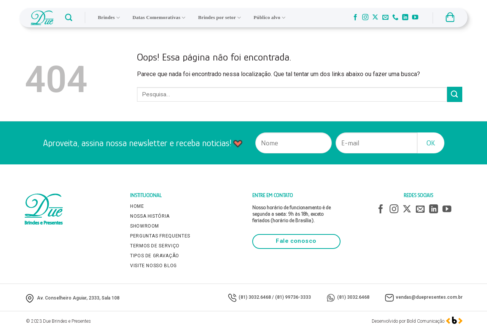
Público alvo (270, 17)
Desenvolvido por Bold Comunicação (408, 321)
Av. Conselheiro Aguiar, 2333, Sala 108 (78, 298)
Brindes (109, 17)
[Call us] (395, 17)
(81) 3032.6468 (255, 297)
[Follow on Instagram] (365, 17)
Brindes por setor (219, 17)
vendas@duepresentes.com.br (429, 297)
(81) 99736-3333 (293, 297)
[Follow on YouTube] (415, 17)
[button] (68, 18)
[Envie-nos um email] (385, 17)
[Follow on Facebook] (355, 17)
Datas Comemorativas (159, 17)
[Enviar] (454, 94)
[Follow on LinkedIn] (405, 17)
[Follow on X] (375, 17)
